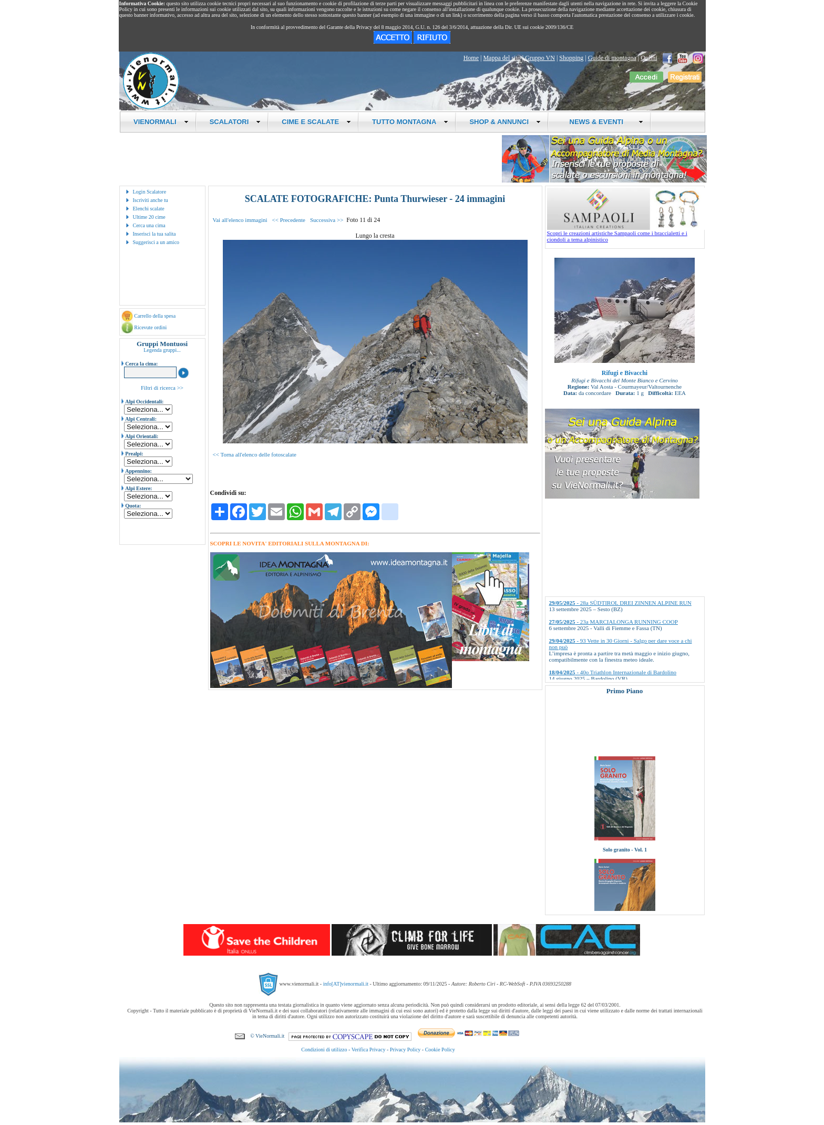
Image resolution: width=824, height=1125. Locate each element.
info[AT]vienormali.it (345, 984)
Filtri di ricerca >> (162, 387)
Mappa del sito (501, 58)
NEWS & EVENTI (602, 122)
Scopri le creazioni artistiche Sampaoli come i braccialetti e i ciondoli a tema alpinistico (626, 233)
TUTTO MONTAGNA (410, 122)
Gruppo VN (540, 58)
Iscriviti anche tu (150, 200)
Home (471, 58)
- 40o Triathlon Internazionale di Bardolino (613, 672)
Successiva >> (326, 220)
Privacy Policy (405, 1049)
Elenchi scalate (148, 208)
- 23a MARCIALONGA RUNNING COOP (613, 622)
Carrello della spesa (155, 316)
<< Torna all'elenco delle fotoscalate (254, 454)
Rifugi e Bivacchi (624, 373)
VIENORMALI (161, 122)
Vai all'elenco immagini (240, 220)
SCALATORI (235, 122)
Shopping (571, 58)
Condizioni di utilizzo (324, 1049)
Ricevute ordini (150, 327)
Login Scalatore (150, 192)
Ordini (649, 58)
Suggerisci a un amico (156, 242)
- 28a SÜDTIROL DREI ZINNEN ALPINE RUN (620, 603)
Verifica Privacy (369, 1049)
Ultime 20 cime (149, 217)
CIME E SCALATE (316, 122)
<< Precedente (288, 220)
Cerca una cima (149, 225)
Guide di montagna (612, 58)
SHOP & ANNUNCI (505, 122)
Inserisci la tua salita (154, 234)
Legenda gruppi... (162, 350)
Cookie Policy (440, 1049)
